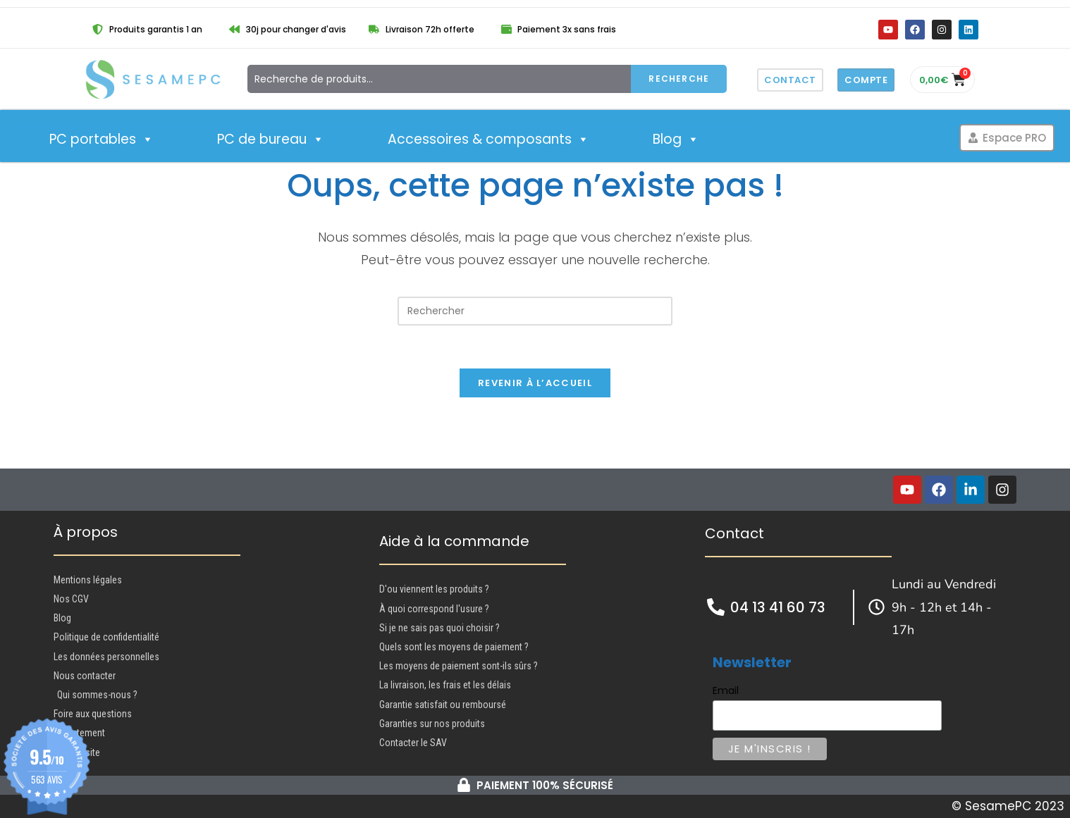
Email (726, 690)
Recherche (678, 79)
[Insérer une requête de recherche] (535, 311)
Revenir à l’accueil (535, 383)
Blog (676, 139)
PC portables (101, 139)
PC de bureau (270, 139)
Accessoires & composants (488, 139)
